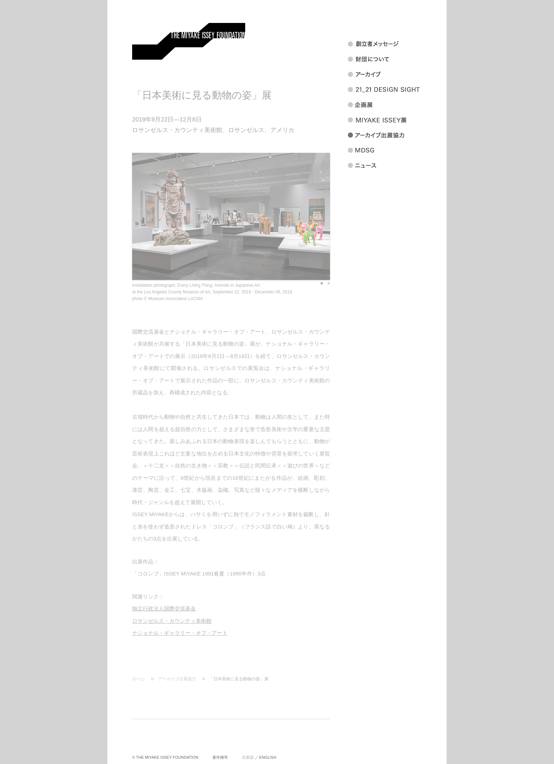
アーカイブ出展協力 (177, 678)
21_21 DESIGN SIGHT (392, 89)
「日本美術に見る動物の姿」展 (239, 678)
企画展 (392, 105)
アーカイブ (392, 74)
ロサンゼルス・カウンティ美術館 (172, 621)
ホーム (138, 678)
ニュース (392, 165)
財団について (392, 59)
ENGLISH (267, 757)
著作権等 (220, 757)
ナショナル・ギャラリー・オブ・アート (180, 633)
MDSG (392, 150)
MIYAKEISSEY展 (392, 120)
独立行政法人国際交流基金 (164, 608)
